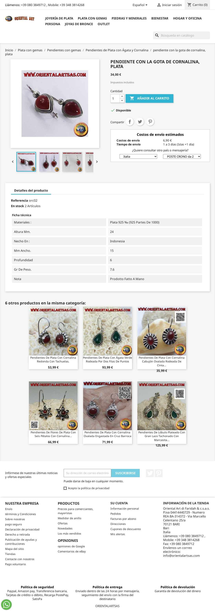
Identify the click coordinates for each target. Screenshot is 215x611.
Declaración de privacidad (22, 529)
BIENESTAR (159, 18)
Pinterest (150, 122)
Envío (8, 509)
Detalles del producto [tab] (31, 190)
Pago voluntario (15, 564)
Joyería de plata (59, 18)
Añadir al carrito (149, 98)
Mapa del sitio (14, 549)
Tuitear (140, 122)
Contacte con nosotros (19, 559)
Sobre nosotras (15, 519)
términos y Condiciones (20, 514)
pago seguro (13, 524)
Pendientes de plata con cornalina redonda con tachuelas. (53, 359)
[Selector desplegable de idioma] (141, 5)
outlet (104, 24)
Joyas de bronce (79, 24)
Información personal (124, 508)
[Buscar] (181, 35)
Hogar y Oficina (187, 18)
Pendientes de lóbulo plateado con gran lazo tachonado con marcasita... (161, 436)
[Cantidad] (115, 98)
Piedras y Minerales (129, 18)
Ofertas (63, 523)
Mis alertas (117, 534)
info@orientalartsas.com (181, 555)
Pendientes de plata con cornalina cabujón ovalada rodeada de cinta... (162, 361)
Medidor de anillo (69, 518)
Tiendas (10, 554)
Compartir (130, 122)
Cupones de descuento (125, 529)
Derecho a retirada (17, 534)
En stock (17, 206)
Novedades (65, 528)
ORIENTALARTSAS (107, 606)
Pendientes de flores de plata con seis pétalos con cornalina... (53, 434)
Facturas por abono (123, 519)
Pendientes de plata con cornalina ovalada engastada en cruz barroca (107, 434)
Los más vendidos (69, 533)
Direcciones (118, 524)
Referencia (19, 200)
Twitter (150, 473)
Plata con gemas (92, 18)
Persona (52, 24)
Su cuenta (119, 503)
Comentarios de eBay (72, 551)
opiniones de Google (71, 546)
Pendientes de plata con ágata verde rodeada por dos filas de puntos (107, 359)
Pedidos (115, 513)
